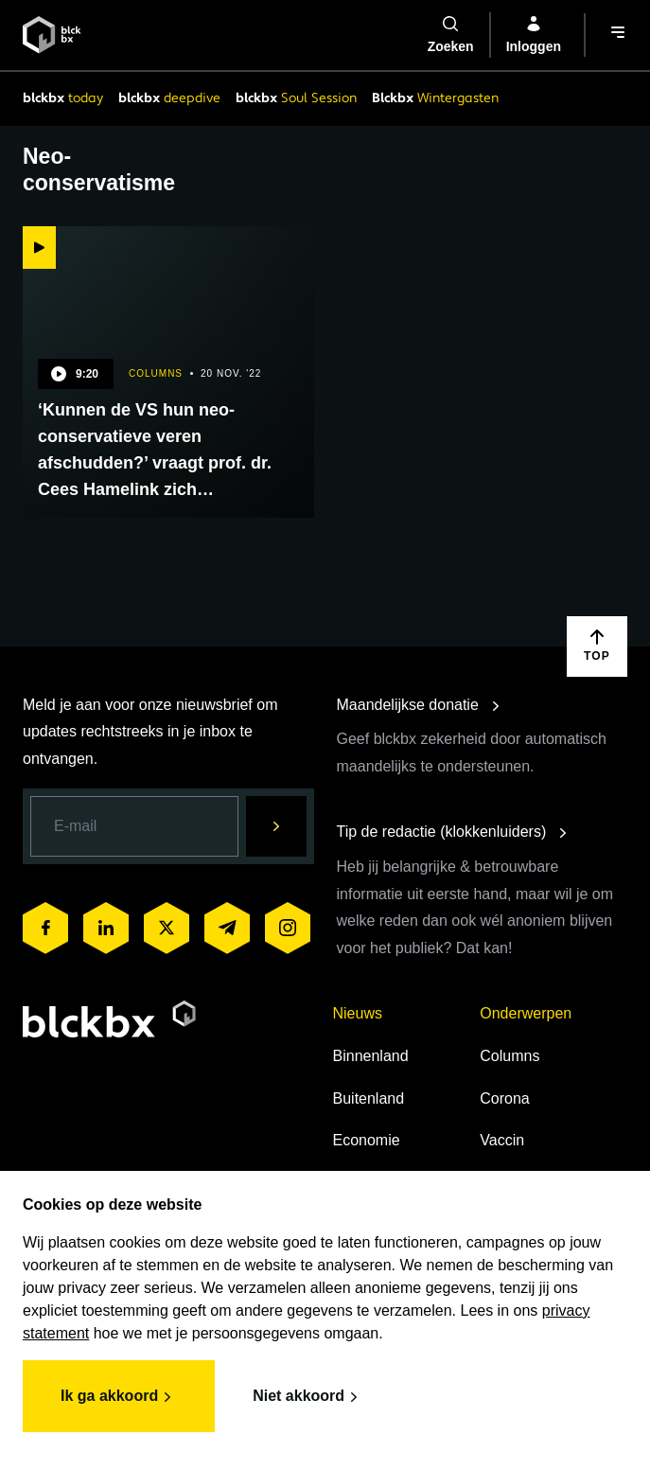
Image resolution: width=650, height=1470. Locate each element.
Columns (509, 1056)
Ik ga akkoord (119, 1397)
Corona (504, 1098)
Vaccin (502, 1140)
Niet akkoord (308, 1397)
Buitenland (369, 1098)
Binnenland (371, 1056)
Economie (366, 1140)
